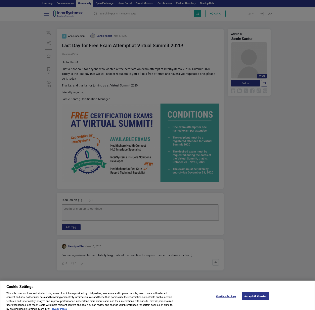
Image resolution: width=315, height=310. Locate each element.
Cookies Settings (226, 299)
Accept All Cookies (255, 299)
